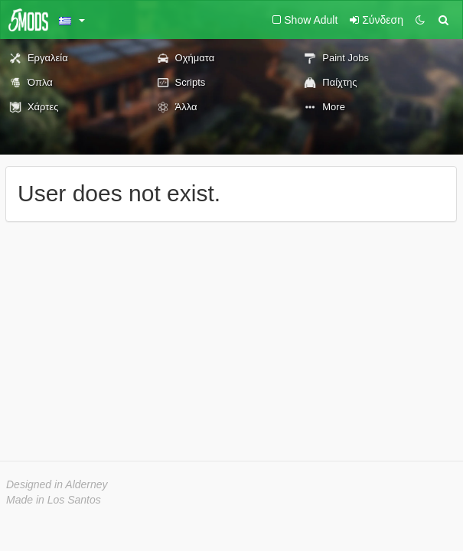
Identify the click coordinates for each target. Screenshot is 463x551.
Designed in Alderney (57, 484)
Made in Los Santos (53, 500)
